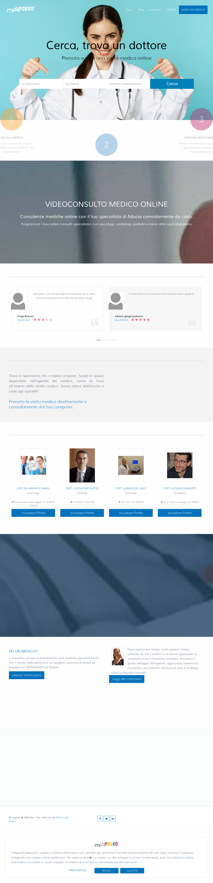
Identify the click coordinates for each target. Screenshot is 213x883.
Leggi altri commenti (126, 679)
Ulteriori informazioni (26, 675)
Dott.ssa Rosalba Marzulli (129, 672)
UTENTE (171, 9)
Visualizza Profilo (33, 513)
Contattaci (155, 9)
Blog (140, 9)
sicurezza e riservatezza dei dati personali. (110, 862)
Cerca (129, 9)
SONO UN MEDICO (193, 9)
